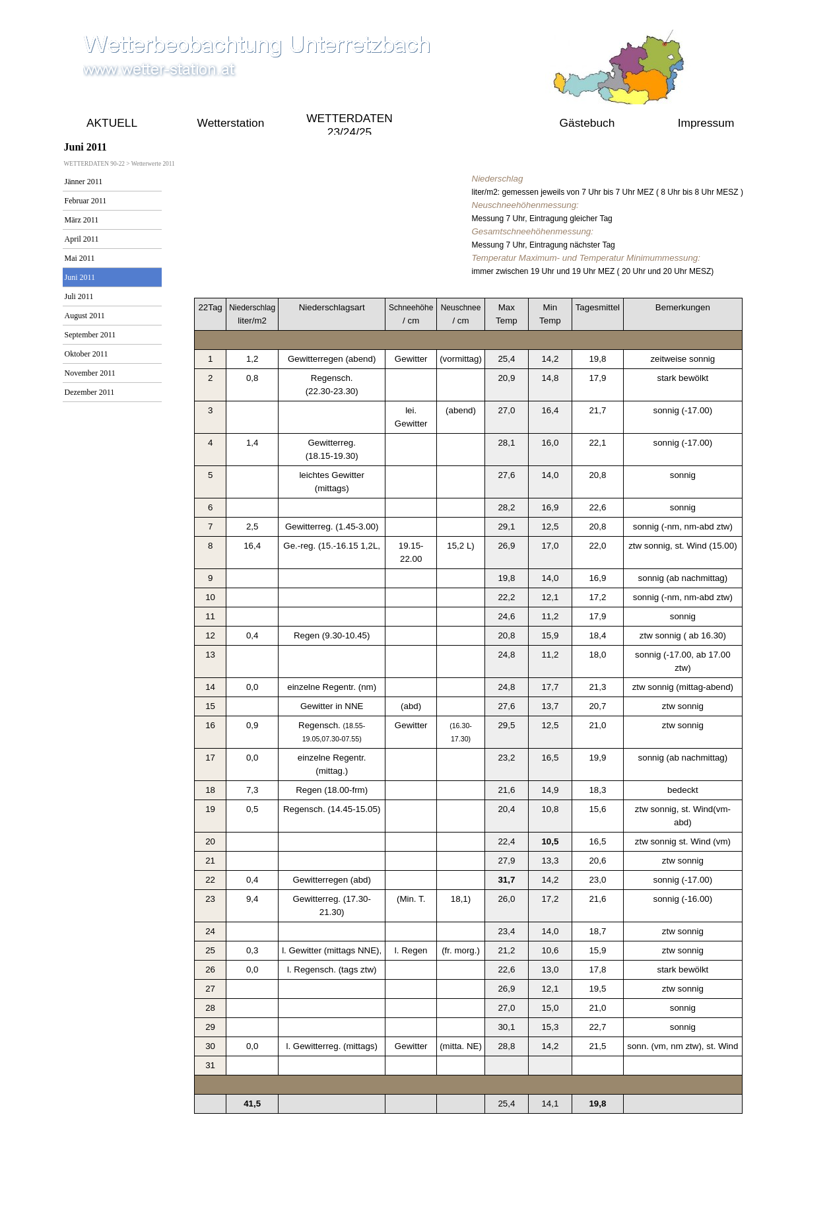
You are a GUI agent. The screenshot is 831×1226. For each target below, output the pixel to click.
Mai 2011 (80, 258)
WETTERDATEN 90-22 (468, 122)
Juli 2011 (79, 296)
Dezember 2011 (90, 392)
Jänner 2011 (84, 181)
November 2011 (90, 373)
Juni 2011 (80, 277)
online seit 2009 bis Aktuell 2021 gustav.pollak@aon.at (412, 1207)
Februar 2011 (86, 200)
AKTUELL (111, 122)
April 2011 (82, 239)
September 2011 (90, 334)
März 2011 (82, 219)
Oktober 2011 (86, 353)
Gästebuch (587, 122)
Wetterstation (231, 122)
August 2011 (85, 315)
